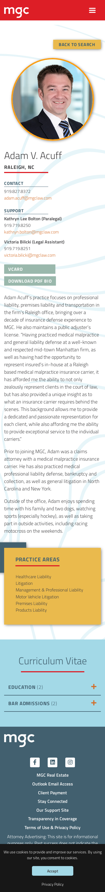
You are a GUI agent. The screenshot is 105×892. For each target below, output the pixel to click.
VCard (15, 269)
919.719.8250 (17, 225)
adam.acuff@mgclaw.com (28, 198)
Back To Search (77, 44)
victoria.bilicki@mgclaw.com (29, 255)
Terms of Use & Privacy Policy (52, 827)
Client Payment (52, 792)
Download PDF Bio (30, 281)
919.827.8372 (17, 191)
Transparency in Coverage (52, 818)
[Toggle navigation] (92, 10)
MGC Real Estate (53, 775)
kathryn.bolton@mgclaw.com (31, 232)
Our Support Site (52, 810)
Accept (52, 871)
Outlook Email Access (52, 784)
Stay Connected (53, 801)
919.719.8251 (17, 248)
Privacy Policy (53, 884)
